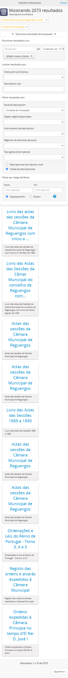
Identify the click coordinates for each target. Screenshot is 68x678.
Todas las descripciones (20, 169)
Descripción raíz (12, 83)
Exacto (35, 196)
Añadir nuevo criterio (19, 56)
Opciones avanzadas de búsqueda (34, 34)
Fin (35, 184)
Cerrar (63, 2)
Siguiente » (59, 671)
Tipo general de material (17, 151)
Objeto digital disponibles (17, 116)
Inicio (7, 184)
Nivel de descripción (15, 104)
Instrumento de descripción (19, 128)
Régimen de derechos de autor (20, 140)
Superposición (15, 196)
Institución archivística (16, 71)
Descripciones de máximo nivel (24, 164)
